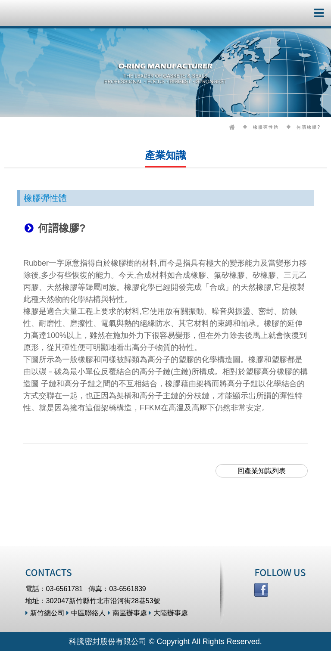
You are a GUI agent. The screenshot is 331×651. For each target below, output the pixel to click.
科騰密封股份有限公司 (33, 13)
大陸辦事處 (168, 613)
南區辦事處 (127, 613)
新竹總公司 (45, 613)
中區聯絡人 (86, 613)
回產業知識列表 (261, 470)
